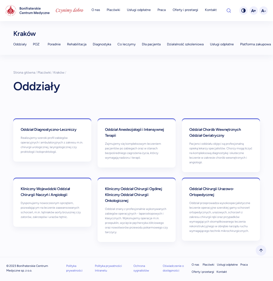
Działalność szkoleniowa (185, 44)
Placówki (113, 10)
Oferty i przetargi (185, 10)
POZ (36, 44)
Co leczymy (126, 44)
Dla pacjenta (151, 44)
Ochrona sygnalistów (141, 268)
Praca (161, 10)
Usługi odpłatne (139, 10)
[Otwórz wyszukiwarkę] (229, 10)
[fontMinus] (263, 10)
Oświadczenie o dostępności (173, 268)
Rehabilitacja (76, 44)
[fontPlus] (253, 10)
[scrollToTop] (261, 250)
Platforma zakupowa (255, 44)
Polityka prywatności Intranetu (108, 268)
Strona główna (25, 72)
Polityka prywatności (74, 268)
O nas (95, 10)
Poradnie (54, 44)
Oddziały (20, 44)
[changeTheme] (243, 10)
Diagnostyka (102, 44)
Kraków (24, 34)
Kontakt (211, 10)
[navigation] (27, 10)
